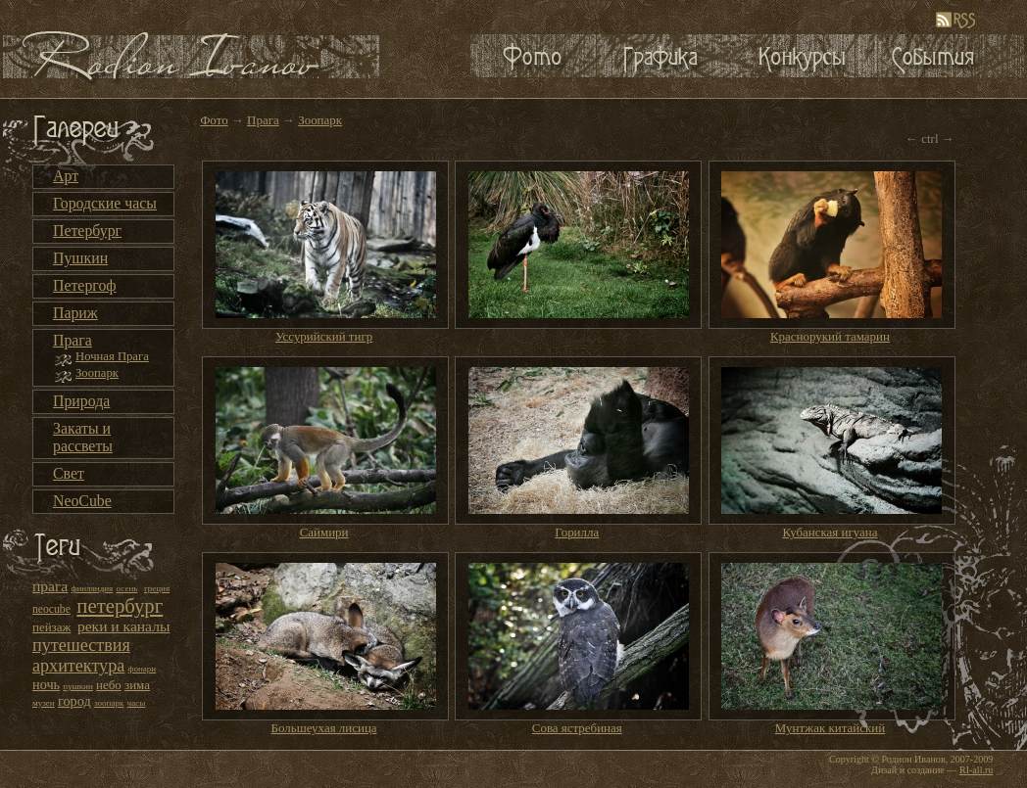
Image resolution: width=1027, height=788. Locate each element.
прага (50, 586)
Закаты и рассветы (83, 437)
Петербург (87, 230)
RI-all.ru (976, 770)
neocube (51, 609)
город (74, 701)
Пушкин (80, 258)
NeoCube (82, 500)
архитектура (78, 665)
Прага (72, 340)
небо (109, 684)
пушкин (77, 686)
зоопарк (108, 703)
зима (137, 684)
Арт (65, 175)
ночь (46, 684)
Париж (75, 312)
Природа (81, 401)
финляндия (93, 588)
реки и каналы (123, 626)
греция (157, 588)
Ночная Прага (112, 356)
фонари (142, 668)
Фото (214, 120)
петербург (119, 606)
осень (127, 588)
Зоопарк (97, 373)
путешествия (81, 645)
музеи (43, 703)
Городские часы (105, 203)
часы (136, 703)
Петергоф (85, 285)
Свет (68, 473)
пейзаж (51, 627)
